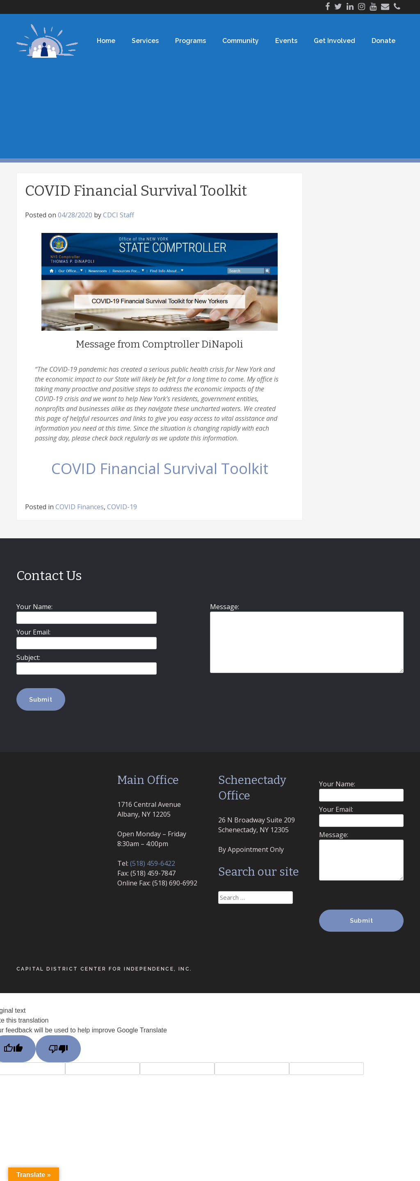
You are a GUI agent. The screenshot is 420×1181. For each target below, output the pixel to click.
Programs (190, 41)
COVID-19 (122, 506)
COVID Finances (79, 506)
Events (286, 41)
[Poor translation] (58, 1049)
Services (145, 41)
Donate (383, 41)
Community (240, 41)
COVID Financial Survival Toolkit (159, 468)
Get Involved (334, 41)
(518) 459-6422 (152, 863)
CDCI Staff (118, 214)
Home (106, 41)
